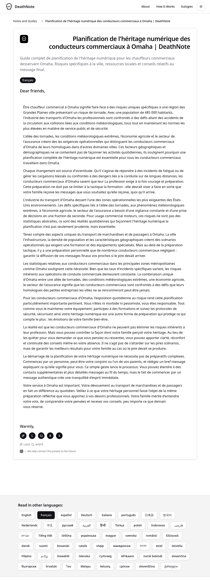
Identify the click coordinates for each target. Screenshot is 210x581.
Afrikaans (127, 556)
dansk (26, 546)
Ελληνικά (172, 535)
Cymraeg (105, 556)
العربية (87, 525)
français (46, 515)
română (151, 535)
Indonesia (158, 525)
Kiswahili (63, 556)
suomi (43, 546)
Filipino (27, 556)
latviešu (177, 546)
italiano (107, 515)
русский (67, 525)
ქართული (171, 566)
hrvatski (51, 566)
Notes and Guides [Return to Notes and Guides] (25, 21)
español (66, 515)
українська (88, 535)
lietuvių (105, 566)
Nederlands (30, 525)
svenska (131, 535)
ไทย (68, 566)
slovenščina (147, 566)
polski (138, 525)
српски (125, 566)
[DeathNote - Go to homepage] (19, 6)
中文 (50, 525)
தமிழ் (44, 556)
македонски (121, 546)
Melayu (86, 566)
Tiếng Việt (45, 535)
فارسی (178, 525)
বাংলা (143, 546)
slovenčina (179, 556)
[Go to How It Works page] (165, 6)
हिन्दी (103, 525)
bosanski (63, 546)
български (29, 566)
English (26, 515)
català (83, 546)
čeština (67, 535)
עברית (25, 535)
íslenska (84, 556)
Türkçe (119, 525)
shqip (100, 546)
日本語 (149, 515)
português (128, 515)
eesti (159, 546)
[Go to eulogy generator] (187, 6)
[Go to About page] (145, 6)
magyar (111, 535)
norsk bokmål (152, 556)
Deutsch (86, 515)
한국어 (167, 515)
